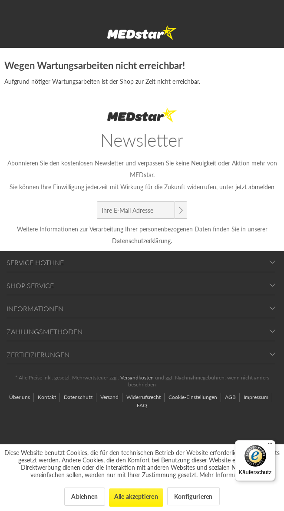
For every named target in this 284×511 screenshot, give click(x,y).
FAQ (142, 405)
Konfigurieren (193, 496)
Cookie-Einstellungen (193, 397)
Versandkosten (137, 377)
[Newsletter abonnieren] (181, 210)
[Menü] (270, 445)
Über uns (20, 397)
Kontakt (47, 397)
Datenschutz (79, 397)
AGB (231, 397)
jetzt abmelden (254, 187)
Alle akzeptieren (136, 496)
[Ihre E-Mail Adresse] (136, 210)
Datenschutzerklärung (141, 240)
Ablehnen (84, 496)
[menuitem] (22, 397)
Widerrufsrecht (144, 397)
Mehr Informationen (226, 474)
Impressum (257, 397)
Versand (110, 397)
